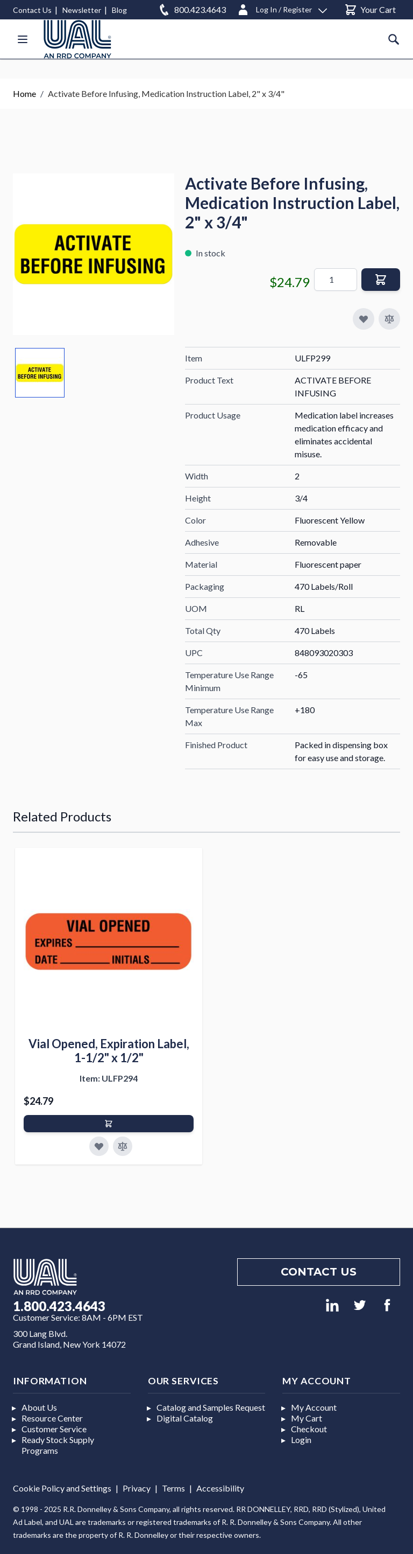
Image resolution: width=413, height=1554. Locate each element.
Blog (119, 10)
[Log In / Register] (282, 8)
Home (24, 93)
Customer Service (54, 1429)
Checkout (309, 1429)
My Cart (306, 1418)
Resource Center (52, 1418)
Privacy (137, 1488)
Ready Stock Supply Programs (58, 1444)
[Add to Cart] (109, 1123)
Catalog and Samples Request (210, 1407)
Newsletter (81, 10)
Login (301, 1439)
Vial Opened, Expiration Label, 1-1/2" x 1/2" (109, 1050)
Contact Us (32, 10)
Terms (173, 1488)
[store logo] (77, 39)
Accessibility (220, 1488)
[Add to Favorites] (99, 1146)
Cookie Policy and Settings (62, 1488)
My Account (314, 1407)
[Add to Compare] (389, 319)
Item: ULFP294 (109, 1078)
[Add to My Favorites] (363, 319)
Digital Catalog (184, 1418)
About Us (39, 1407)
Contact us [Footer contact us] (319, 1271)
